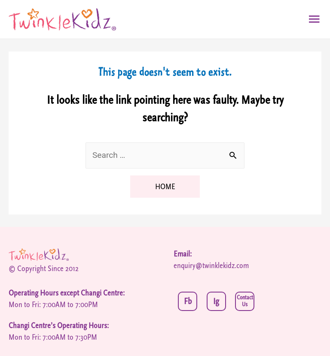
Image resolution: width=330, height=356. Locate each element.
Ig (216, 301)
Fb (188, 301)
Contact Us (245, 301)
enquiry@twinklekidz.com (211, 265)
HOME (165, 186)
